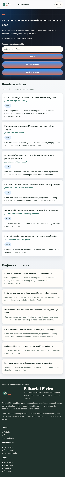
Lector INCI (8, 447)
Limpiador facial (10, 453)
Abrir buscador (32, 72)
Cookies (7, 468)
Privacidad (8, 465)
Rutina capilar (9, 450)
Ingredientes (9, 438)
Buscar (32, 56)
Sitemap (7, 471)
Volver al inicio (32, 64)
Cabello (7, 432)
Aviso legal (8, 462)
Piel (5, 435)
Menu (58, 4)
